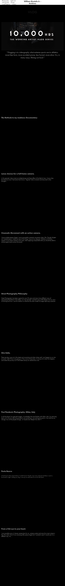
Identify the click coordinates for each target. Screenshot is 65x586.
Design (13, 2)
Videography (5, 2)
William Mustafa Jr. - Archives (33, 2)
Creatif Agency (6, 4)
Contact (14, 4)
